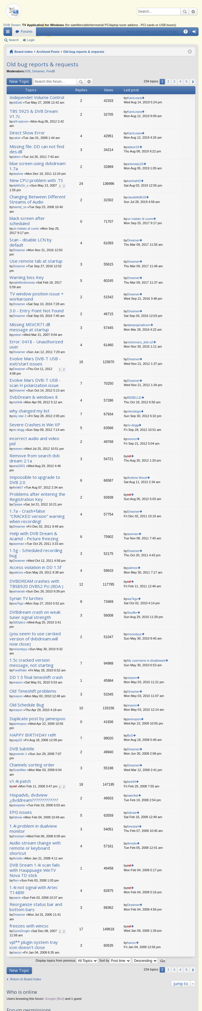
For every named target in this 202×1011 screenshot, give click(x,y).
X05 (28, 71)
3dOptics (19, 622)
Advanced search (193, 11)
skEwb (17, 102)
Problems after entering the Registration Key (37, 496)
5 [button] (186, 81)
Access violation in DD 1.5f (35, 567)
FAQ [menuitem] (187, 33)
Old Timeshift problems (32, 691)
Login (31, 40)
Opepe (17, 504)
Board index (23, 51)
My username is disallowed (146, 660)
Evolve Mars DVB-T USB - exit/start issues (35, 361)
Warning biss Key (26, 277)
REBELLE (134, 397)
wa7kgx (18, 603)
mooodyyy (20, 649)
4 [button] (180, 81)
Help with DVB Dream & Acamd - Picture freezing (33, 536)
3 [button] (174, 81)
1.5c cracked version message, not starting (31, 662)
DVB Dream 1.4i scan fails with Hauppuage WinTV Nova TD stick (34, 870)
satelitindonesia (24, 282)
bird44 (131, 781)
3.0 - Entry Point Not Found (36, 310)
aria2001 (19, 466)
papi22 (17, 740)
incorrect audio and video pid (34, 441)
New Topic (19, 81)
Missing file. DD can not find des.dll (36, 149)
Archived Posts (48, 51)
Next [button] (192, 81)
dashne (18, 173)
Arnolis (18, 858)
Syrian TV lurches (26, 598)
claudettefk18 (136, 197)
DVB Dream (11, 25)
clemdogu (134, 411)
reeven (18, 448)
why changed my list (29, 411)
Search (184, 11)
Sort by (115, 960)
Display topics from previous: (67, 960)
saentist (132, 795)
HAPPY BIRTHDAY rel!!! (32, 735)
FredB (50, 71)
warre (17, 897)
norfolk (17, 402)
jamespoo (20, 723)
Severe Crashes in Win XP (34, 424)
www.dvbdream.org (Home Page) (152, 32)
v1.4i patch (20, 781)
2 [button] (168, 81)
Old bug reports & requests (83, 51)
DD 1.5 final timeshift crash (36, 677)
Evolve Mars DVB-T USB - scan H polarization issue (35, 382)
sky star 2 (19, 416)
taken (17, 156)
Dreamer (38, 71)
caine (16, 138)
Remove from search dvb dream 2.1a (34, 458)
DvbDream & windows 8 (33, 397)
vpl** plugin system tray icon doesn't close (33, 945)
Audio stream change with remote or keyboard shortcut (35, 848)
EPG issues (20, 812)
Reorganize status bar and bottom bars (35, 907)
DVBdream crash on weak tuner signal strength (34, 614)
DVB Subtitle (21, 749)
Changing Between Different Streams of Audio (37, 199)
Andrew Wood (137, 477)
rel (129, 456)
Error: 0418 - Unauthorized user (36, 344)
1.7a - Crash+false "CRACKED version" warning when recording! (37, 516)
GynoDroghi (21, 931)
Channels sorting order (32, 765)
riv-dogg (18, 429)
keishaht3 (134, 181)
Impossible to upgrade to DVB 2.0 (34, 479)
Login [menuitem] (196, 33)
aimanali (19, 591)
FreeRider (20, 670)
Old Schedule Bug (26, 705)
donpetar (19, 805)
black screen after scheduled (27, 221)
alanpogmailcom (138, 325)
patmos (18, 572)
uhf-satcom (20, 121)
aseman (18, 543)
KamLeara (134, 98)
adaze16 (133, 147)
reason (18, 682)
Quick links (9, 33)
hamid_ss (19, 207)
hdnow (17, 817)
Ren (16, 880)
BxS (130, 735)
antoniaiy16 (135, 164)
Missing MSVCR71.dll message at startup (29, 327)
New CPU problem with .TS (36, 180)
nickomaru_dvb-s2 (140, 342)
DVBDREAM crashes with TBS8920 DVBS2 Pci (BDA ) (36, 583)
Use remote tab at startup (35, 261)
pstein (17, 334)
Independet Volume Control (36, 97)
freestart (18, 836)
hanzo (17, 952)
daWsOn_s (20, 185)
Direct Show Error (27, 132)
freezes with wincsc (29, 926)
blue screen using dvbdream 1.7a (37, 166)
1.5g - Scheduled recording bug (35, 553)
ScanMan (19, 770)
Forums (27, 32)
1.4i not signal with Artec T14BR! (33, 890)
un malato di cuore (26, 228)
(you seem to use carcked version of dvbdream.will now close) (35, 639)
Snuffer (132, 612)
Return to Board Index (25, 979)
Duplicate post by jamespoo (37, 718)
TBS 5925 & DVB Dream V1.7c (33, 114)
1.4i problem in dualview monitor (33, 828)
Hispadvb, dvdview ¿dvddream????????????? (33, 797)
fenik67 (18, 487)
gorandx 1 (20, 754)
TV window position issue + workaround (36, 296)
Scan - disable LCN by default (30, 242)
